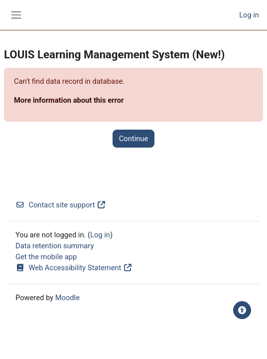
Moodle (67, 297)
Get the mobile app (46, 256)
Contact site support (60, 204)
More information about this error (69, 100)
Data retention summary (54, 245)
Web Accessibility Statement (73, 267)
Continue (133, 138)
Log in (249, 14)
